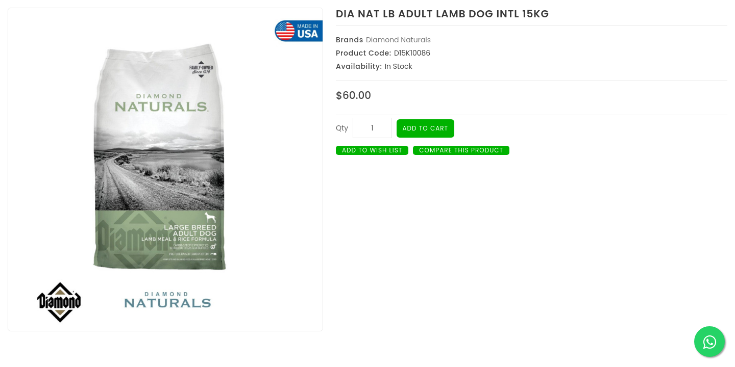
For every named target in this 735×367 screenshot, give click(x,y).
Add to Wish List (372, 150)
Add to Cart (426, 128)
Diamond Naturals (398, 40)
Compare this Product (461, 150)
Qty (342, 128)
